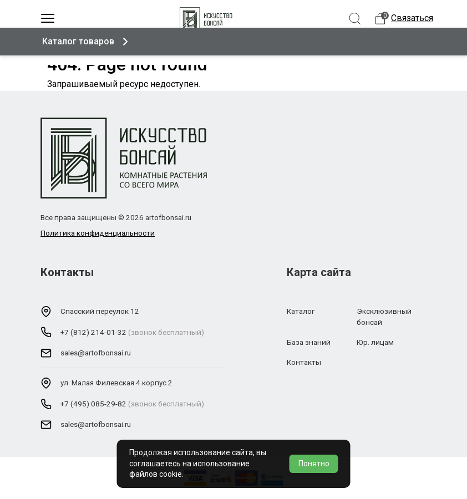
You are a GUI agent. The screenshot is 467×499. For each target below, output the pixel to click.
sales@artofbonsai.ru (95, 352)
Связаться (412, 18)
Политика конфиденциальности (97, 232)
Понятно (313, 463)
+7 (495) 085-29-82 (93, 403)
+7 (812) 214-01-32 (93, 332)
